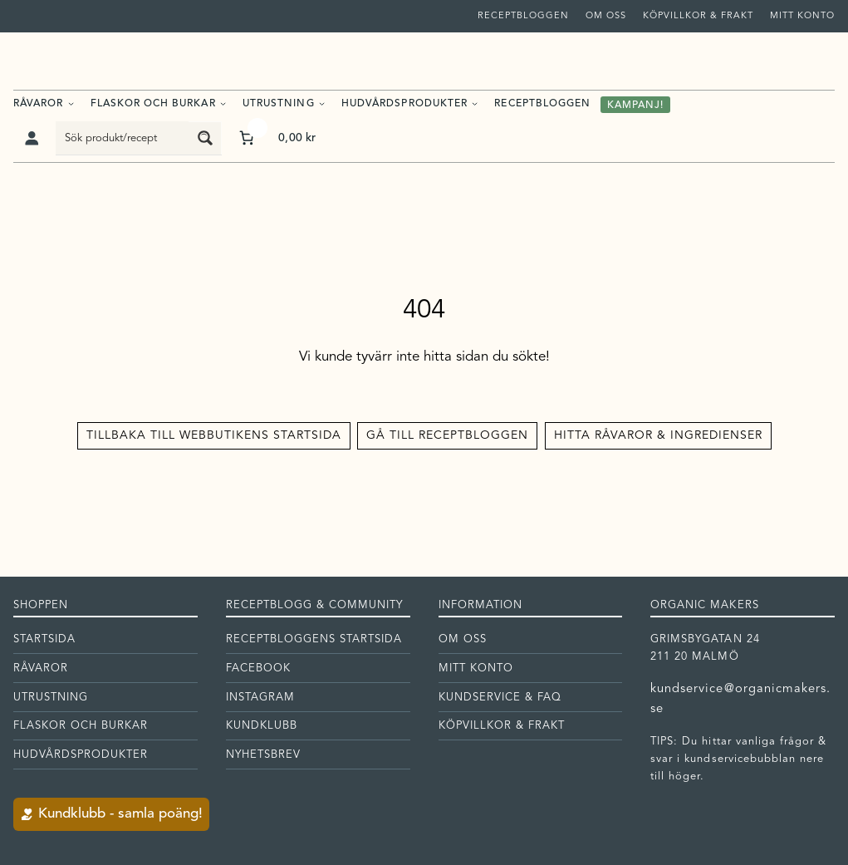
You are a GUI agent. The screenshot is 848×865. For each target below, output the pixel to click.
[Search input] (123, 137)
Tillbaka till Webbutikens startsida (213, 435)
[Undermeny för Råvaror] (71, 103)
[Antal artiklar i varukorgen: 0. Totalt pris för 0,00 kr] (276, 137)
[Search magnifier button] (205, 138)
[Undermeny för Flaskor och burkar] (223, 103)
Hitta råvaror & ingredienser (658, 435)
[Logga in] (31, 138)
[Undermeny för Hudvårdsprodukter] (475, 103)
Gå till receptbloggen (447, 435)
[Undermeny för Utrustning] (322, 103)
